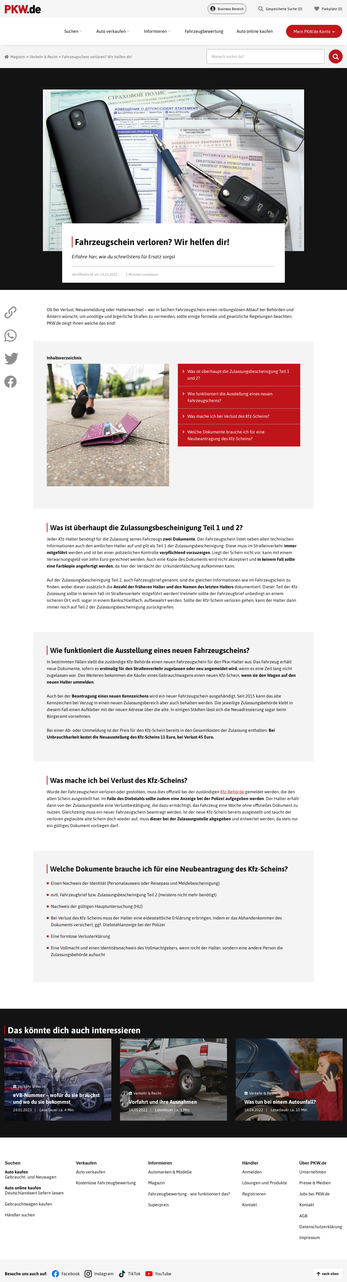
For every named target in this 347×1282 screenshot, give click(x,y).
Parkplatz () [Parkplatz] (328, 8)
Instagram (103, 1267)
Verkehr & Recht (43, 57)
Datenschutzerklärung (320, 1222)
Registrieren (254, 1192)
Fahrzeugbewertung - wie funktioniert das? (189, 1192)
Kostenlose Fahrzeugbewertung (106, 1183)
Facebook (70, 1267)
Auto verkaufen (90, 1173)
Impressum (309, 1232)
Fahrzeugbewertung (204, 31)
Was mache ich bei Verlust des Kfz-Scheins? (228, 416)
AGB (303, 1212)
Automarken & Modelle (170, 1173)
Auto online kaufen (255, 31)
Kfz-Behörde (232, 791)
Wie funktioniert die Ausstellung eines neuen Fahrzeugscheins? (230, 397)
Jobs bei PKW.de (314, 1192)
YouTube (163, 1267)
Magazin (17, 57)
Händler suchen (20, 1212)
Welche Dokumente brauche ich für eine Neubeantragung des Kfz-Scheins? (226, 435)
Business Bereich (227, 8)
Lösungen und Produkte (264, 1183)
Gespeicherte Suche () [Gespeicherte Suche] (280, 8)
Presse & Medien (315, 1183)
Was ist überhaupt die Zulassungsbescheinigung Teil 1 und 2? (238, 375)
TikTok (134, 1267)
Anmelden (252, 1173)
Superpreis (158, 1202)
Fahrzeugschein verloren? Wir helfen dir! (97, 57)
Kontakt (249, 1202)
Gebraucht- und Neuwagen (34, 1176)
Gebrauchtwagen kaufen (28, 1203)
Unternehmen (312, 1173)
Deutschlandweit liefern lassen (34, 1191)
